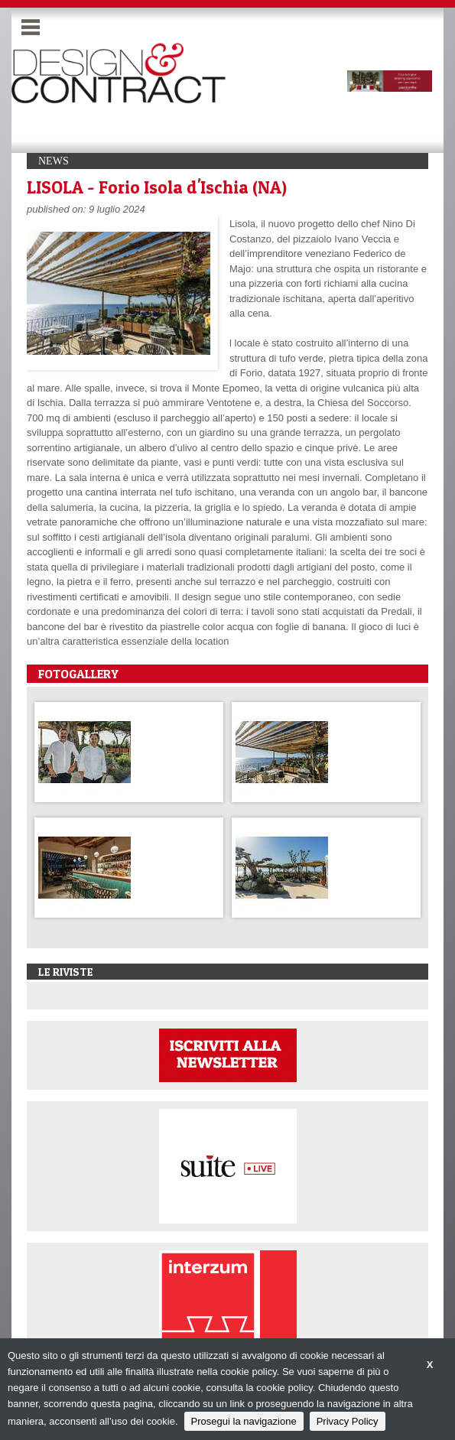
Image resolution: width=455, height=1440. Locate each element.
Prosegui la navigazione (244, 1421)
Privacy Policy (348, 1421)
